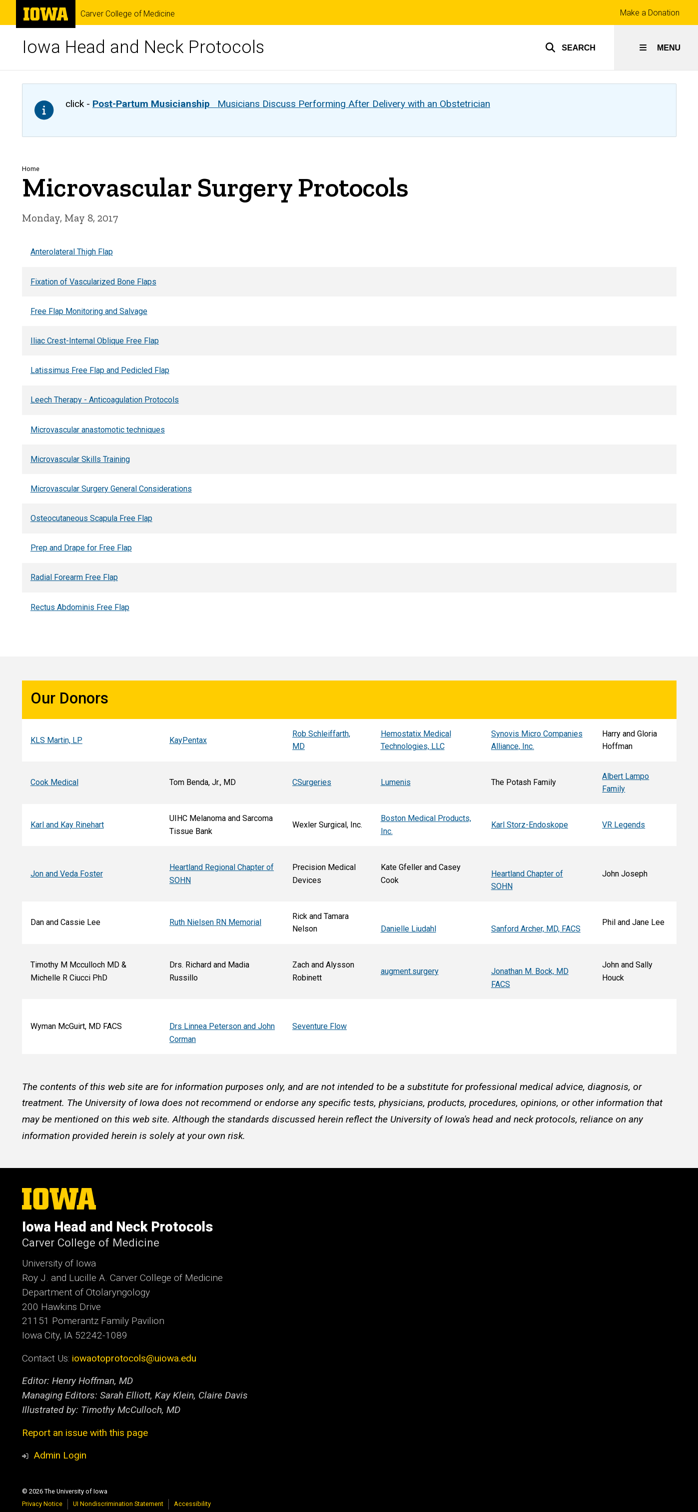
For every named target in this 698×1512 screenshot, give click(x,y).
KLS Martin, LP (56, 740)
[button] (570, 47)
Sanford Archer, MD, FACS (535, 929)
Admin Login (59, 1455)
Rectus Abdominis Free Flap (79, 607)
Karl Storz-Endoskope (529, 825)
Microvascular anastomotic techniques (97, 429)
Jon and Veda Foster (66, 873)
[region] (349, 429)
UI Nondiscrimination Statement (118, 1504)
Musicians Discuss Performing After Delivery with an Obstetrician (291, 104)
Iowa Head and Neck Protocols (143, 47)
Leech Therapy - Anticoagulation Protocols (104, 399)
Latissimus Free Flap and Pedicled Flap (99, 370)
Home (30, 168)
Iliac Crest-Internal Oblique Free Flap (94, 341)
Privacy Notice (42, 1504)
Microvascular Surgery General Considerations (110, 489)
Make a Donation (650, 13)
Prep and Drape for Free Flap (80, 547)
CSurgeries (311, 783)
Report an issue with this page (85, 1432)
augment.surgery (409, 971)
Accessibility (192, 1504)
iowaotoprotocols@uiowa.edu (134, 1358)
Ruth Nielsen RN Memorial (215, 922)
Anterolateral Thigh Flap (71, 251)
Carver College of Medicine (127, 14)
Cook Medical (54, 783)
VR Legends (623, 825)
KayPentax (188, 740)
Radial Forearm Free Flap (73, 577)
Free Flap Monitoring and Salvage (88, 311)
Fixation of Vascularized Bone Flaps (93, 281)
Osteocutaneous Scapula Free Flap (91, 518)
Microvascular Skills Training (79, 459)
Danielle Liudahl (408, 929)
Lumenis (395, 783)
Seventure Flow (319, 1026)
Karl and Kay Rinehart (66, 825)
